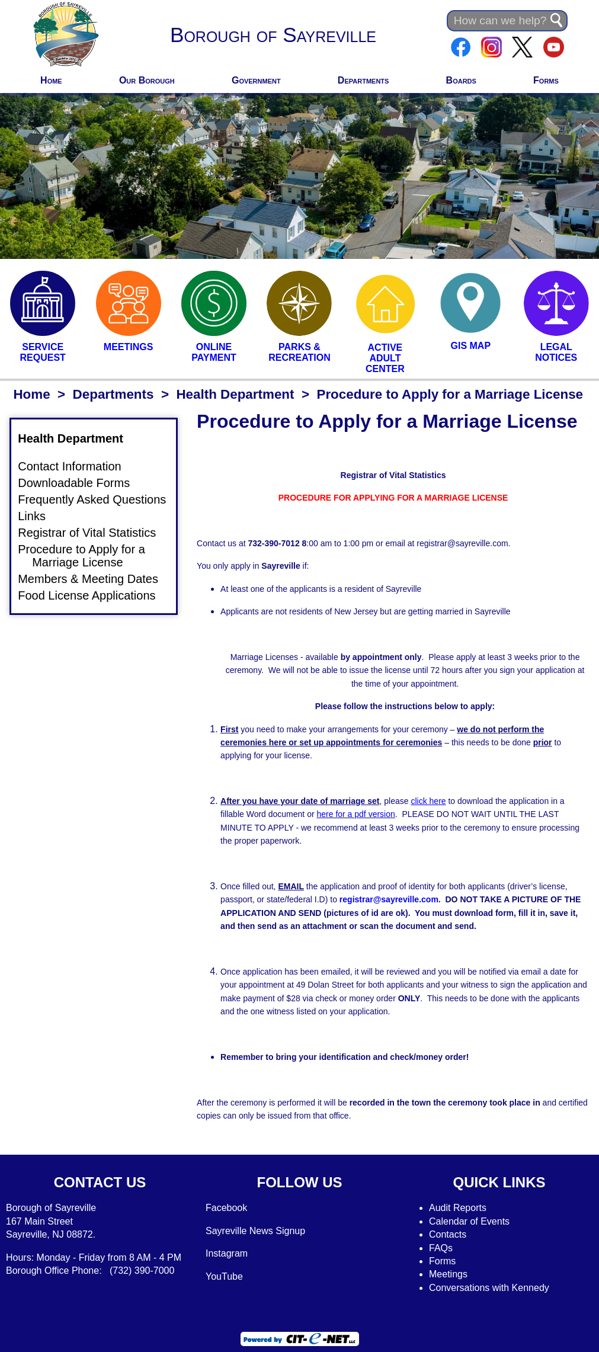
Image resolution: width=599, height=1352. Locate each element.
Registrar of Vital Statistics (94, 532)
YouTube (224, 1276)
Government (256, 80)
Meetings (448, 1274)
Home (51, 80)
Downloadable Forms (81, 482)
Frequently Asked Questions (99, 499)
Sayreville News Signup (255, 1231)
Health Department (235, 394)
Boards (461, 80)
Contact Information (76, 466)
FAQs (441, 1248)
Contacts (447, 1234)
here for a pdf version (355, 814)
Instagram (227, 1253)
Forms (546, 80)
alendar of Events (473, 1221)
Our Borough (147, 80)
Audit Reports (457, 1208)
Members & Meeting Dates (95, 578)
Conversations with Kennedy (489, 1288)
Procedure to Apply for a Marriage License (88, 556)
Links (39, 516)
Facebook (226, 1208)
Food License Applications (93, 595)
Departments (363, 80)
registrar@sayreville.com (388, 899)
